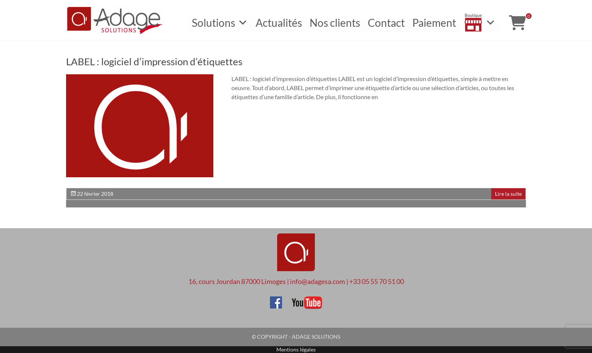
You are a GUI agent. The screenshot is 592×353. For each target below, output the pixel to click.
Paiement (434, 22)
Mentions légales (296, 349)
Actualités (279, 22)
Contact (386, 22)
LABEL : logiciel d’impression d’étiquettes (154, 61)
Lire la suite (508, 193)
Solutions (220, 22)
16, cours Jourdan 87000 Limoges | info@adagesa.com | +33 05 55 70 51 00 (296, 281)
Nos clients (335, 22)
